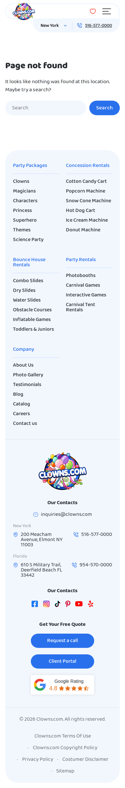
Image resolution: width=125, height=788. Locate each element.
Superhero (25, 220)
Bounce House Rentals (29, 262)
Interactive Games (86, 295)
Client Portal (62, 661)
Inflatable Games (32, 319)
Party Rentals (81, 259)
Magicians (24, 191)
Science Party (28, 239)
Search (104, 108)
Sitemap (65, 771)
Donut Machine (83, 230)
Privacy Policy (37, 759)
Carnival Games (83, 285)
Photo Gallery (28, 375)
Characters (25, 201)
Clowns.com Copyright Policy (65, 748)
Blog (18, 394)
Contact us (25, 423)
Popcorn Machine (85, 191)
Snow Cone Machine (88, 201)
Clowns (21, 181)
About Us (23, 365)
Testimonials (27, 384)
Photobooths (80, 275)
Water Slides (27, 300)
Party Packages (30, 165)
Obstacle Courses (32, 310)
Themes (22, 230)
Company (23, 349)
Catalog (21, 404)
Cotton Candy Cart (86, 181)
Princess (22, 210)
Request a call (62, 641)
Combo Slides (28, 280)
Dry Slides (24, 290)
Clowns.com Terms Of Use (62, 736)
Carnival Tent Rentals (80, 307)
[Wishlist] (93, 11)
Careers (21, 413)
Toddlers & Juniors (33, 329)
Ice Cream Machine (87, 220)
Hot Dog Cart (80, 210)
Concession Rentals (87, 165)
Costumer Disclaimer (85, 759)
